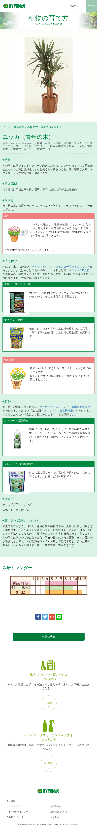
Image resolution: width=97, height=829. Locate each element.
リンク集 (54, 817)
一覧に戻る (34, 637)
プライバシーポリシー (17, 811)
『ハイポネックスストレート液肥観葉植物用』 (65, 406)
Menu (91, 5)
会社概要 (10, 801)
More (48, 704)
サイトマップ (12, 806)
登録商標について (58, 811)
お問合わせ (55, 806)
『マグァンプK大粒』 (79, 270)
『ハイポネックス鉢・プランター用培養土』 (55, 266)
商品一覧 (74, 5)
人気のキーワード (15, 817)
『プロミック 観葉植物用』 (58, 410)
